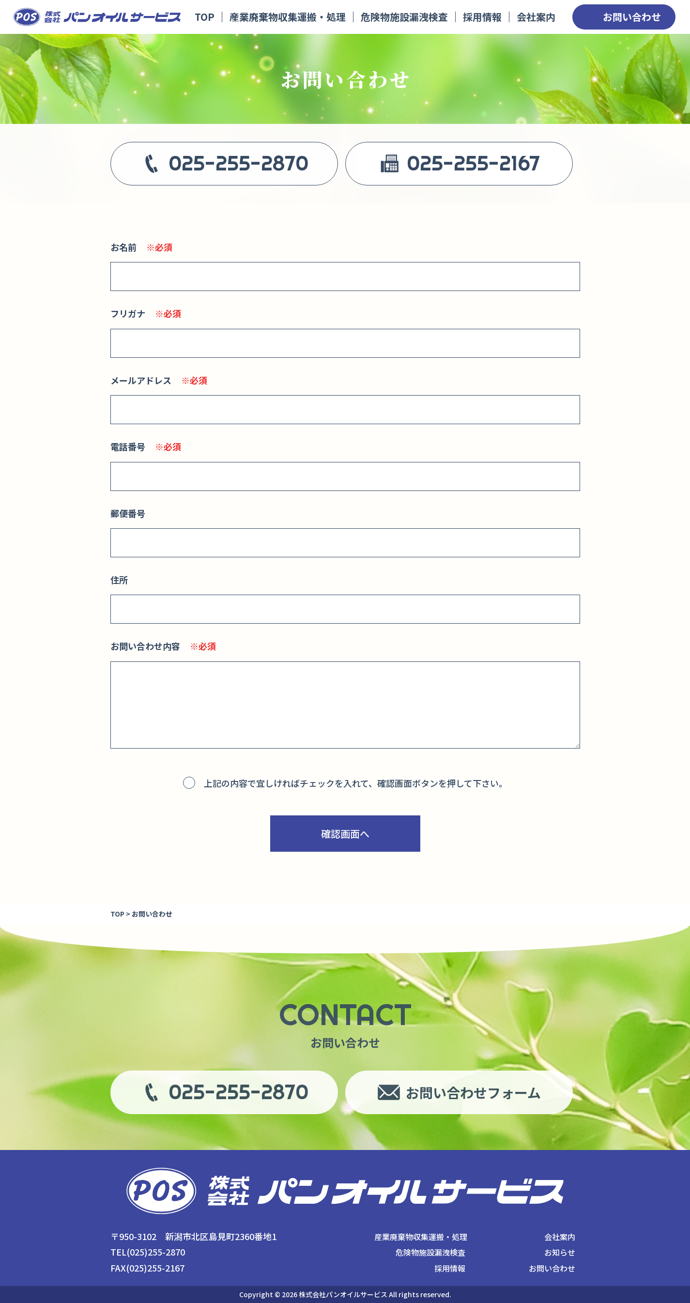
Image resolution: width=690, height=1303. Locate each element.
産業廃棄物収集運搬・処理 (288, 17)
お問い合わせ (632, 17)
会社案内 (536, 17)
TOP (205, 17)
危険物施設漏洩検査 (404, 17)
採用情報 (482, 17)
